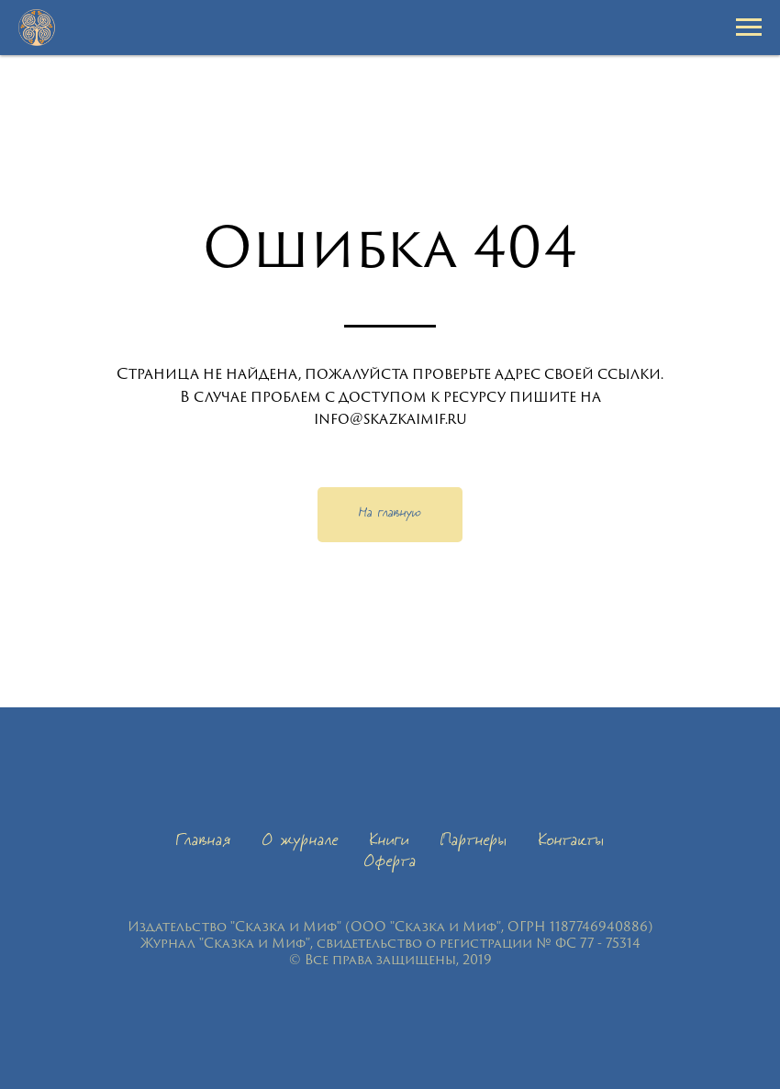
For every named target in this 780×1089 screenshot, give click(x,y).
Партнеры (473, 842)
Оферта (390, 863)
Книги (389, 842)
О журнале (300, 842)
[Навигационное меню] (749, 27)
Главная (203, 842)
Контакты (572, 842)
